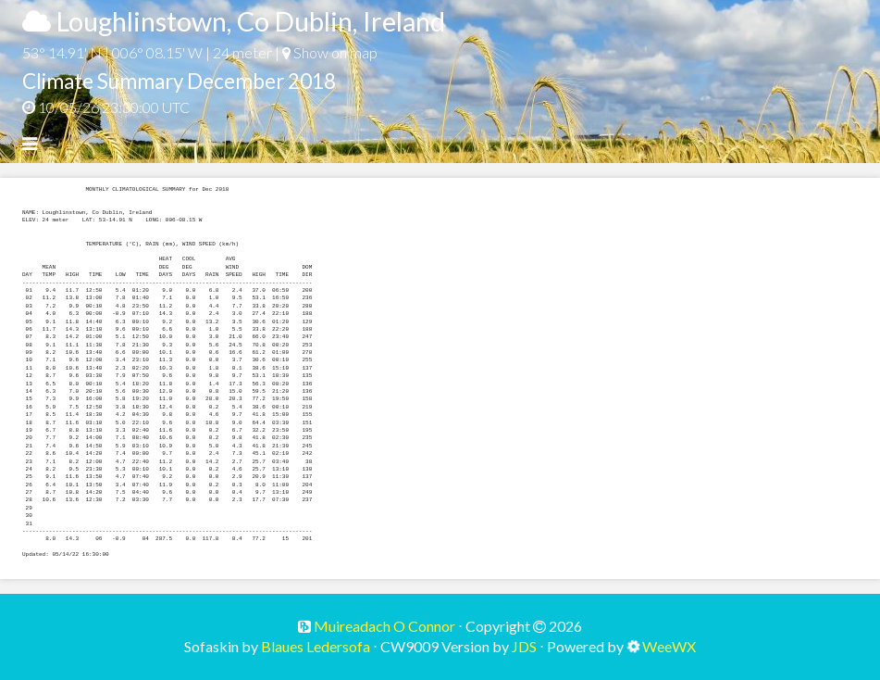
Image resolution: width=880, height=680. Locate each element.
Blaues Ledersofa (315, 646)
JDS (524, 646)
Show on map (330, 52)
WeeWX (669, 646)
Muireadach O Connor (383, 626)
